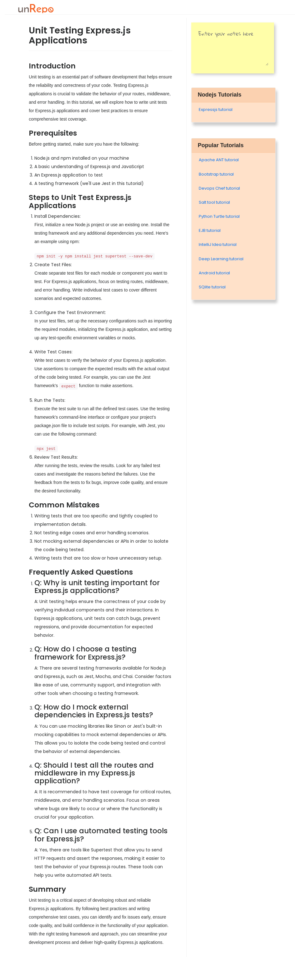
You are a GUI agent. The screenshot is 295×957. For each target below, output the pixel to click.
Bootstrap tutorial (216, 174)
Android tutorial (214, 273)
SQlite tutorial (212, 287)
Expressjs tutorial (215, 109)
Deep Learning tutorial (221, 259)
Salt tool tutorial (214, 202)
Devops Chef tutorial (219, 188)
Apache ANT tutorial (219, 160)
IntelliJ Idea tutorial (218, 244)
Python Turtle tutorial (219, 216)
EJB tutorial (210, 230)
